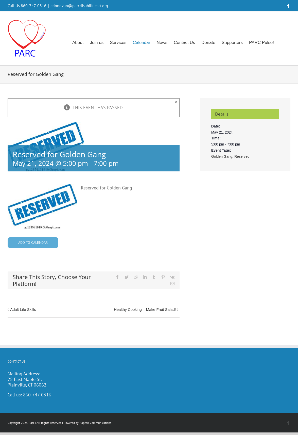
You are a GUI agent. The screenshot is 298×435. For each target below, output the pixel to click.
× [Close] (176, 102)
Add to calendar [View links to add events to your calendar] (33, 242)
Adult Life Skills (23, 309)
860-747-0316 (37, 395)
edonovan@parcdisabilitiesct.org (79, 5)
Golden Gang (221, 156)
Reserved (242, 156)
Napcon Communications (95, 423)
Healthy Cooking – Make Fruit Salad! (145, 309)
